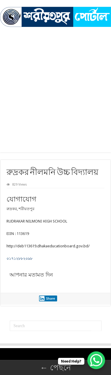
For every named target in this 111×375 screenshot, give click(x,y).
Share (47, 298)
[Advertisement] (55, 85)
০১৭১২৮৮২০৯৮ (20, 258)
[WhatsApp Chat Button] (96, 360)
